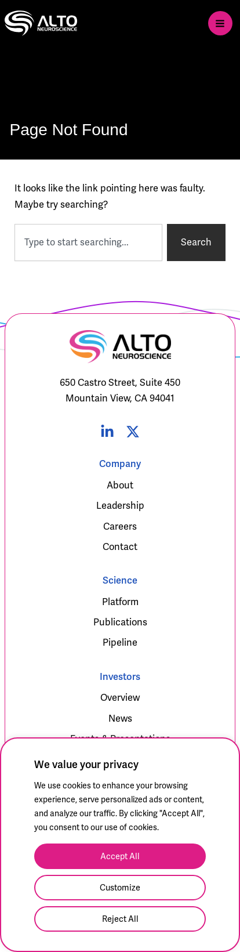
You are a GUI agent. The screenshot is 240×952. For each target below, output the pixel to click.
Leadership (120, 505)
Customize (120, 887)
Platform (120, 602)
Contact (120, 547)
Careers (120, 526)
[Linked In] (107, 432)
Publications (120, 622)
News (120, 718)
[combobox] (88, 242)
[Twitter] (133, 432)
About (120, 485)
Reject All (120, 919)
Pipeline (120, 642)
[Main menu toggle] (220, 23)
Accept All (120, 856)
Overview (120, 698)
